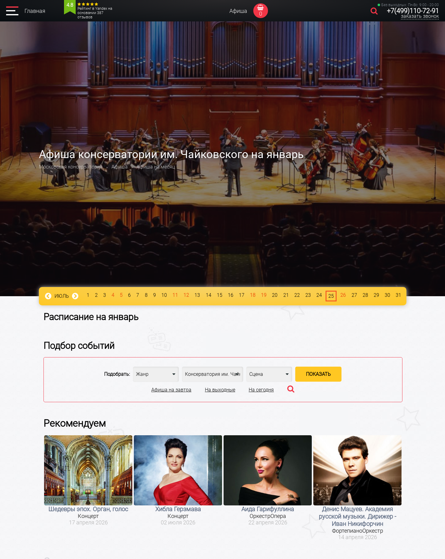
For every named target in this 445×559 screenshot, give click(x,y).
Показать (318, 374)
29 (376, 295)
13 (197, 295)
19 (263, 295)
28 (365, 295)
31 (398, 295)
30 (387, 295)
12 (186, 295)
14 (208, 295)
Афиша (238, 11)
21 (286, 295)
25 (331, 296)
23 (308, 295)
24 (319, 295)
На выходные (220, 390)
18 (252, 295)
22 (297, 295)
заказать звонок (420, 16)
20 (274, 295)
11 (175, 295)
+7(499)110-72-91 (413, 11)
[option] (88, 480)
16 (230, 295)
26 (343, 295)
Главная (35, 11)
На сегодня (261, 390)
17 (241, 295)
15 (219, 295)
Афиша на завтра (171, 390)
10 (164, 295)
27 (354, 295)
